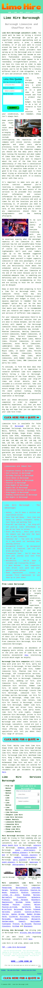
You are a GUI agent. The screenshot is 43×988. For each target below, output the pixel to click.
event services (30, 722)
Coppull (22, 921)
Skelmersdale (7, 921)
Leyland (17, 912)
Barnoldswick (21, 888)
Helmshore (36, 897)
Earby (4, 917)
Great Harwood (20, 900)
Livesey (27, 904)
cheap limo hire (32, 698)
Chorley (5, 914)
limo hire (11, 412)
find (9, 746)
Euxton (28, 909)
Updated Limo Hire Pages (28, 970)
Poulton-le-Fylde (9, 907)
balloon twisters (29, 855)
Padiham (5, 904)
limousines (32, 334)
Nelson (37, 904)
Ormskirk (14, 892)
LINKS (15, 12)
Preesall (6, 900)
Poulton (16, 904)
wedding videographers (25, 857)
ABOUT (21, 12)
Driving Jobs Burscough (30, 933)
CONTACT (28, 12)
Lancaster (36, 892)
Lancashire (17, 724)
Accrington (24, 917)
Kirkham (15, 926)
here (4, 772)
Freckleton (21, 897)
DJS (3, 855)
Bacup (37, 907)
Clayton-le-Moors (32, 912)
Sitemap (3, 970)
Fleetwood (6, 924)
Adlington (24, 890)
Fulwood (36, 909)
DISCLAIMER (36, 12)
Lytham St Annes (11, 895)
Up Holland (26, 924)
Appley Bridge (17, 914)
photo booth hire (10, 845)
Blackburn (36, 900)
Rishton (24, 892)
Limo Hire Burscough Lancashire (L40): (19, 33)
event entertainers (25, 850)
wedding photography (27, 848)
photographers (18, 865)
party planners (20, 860)
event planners (8, 862)
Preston (16, 924)
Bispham (26, 895)
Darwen (5, 890)
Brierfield (6, 909)
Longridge (36, 888)
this (26, 655)
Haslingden (35, 921)
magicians (34, 862)
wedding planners (20, 852)
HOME (9, 12)
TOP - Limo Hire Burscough (14, 947)
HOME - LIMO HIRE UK (21, 961)
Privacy (39, 973)
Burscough (19, 426)
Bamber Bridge (33, 914)
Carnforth (26, 907)
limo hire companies (28, 885)
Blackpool (28, 926)
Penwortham (6, 888)
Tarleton (13, 890)
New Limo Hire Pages (13, 970)
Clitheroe (13, 917)
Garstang (6, 912)
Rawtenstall (7, 902)
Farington (36, 917)
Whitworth (36, 919)
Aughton (36, 902)
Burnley (36, 895)
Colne (27, 902)
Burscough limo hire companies (16, 661)
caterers (37, 845)
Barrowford (6, 897)
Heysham (19, 902)
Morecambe (6, 919)
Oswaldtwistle (21, 919)
